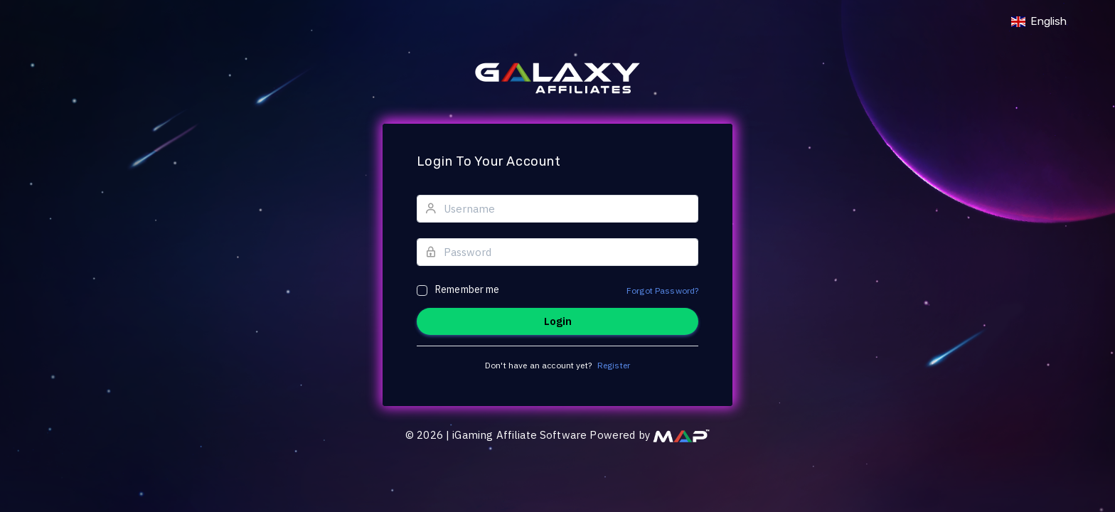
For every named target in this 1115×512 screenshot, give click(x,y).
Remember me (467, 289)
